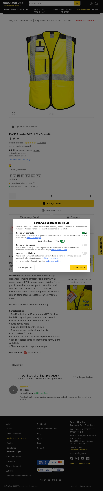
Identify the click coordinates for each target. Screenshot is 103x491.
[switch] (84, 233)
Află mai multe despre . (50, 250)
